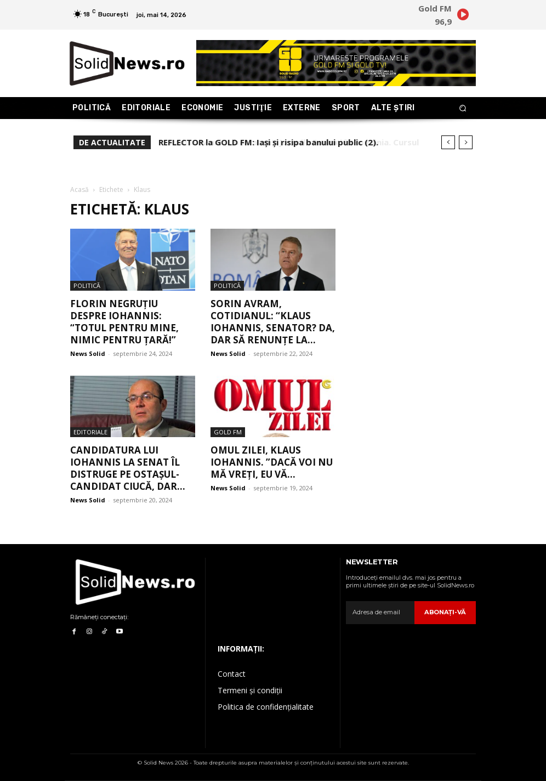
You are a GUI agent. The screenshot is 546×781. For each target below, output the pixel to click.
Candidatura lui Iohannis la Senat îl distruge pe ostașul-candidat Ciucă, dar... (127, 468)
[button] (463, 108)
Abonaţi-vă (446, 612)
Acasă (79, 189)
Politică (86, 285)
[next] (466, 142)
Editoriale (90, 432)
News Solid (87, 353)
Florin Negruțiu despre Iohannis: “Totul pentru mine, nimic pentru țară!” (124, 321)
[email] (381, 612)
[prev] (448, 142)
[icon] (463, 16)
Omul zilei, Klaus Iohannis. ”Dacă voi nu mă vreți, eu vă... (272, 462)
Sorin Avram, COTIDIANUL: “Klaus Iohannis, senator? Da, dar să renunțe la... (273, 321)
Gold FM (228, 432)
